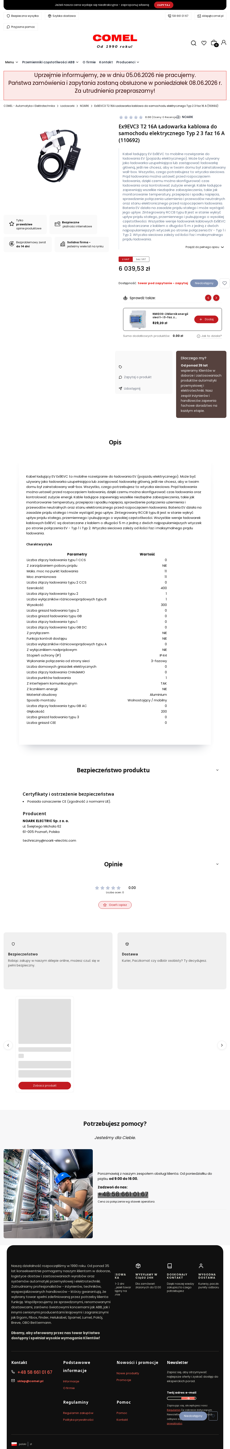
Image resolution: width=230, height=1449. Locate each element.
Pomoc (122, 1413)
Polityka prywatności (78, 1420)
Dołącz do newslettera (188, 1398)
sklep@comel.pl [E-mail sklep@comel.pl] (30, 1381)
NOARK (84, 106)
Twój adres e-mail (181, 1392)
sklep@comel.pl (212, 16)
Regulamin (174, 1410)
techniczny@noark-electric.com (49, 840)
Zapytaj (163, 5)
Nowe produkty (128, 1373)
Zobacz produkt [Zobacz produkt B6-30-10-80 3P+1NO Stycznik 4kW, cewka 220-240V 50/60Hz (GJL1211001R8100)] (44, 1085)
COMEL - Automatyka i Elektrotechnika (29, 106)
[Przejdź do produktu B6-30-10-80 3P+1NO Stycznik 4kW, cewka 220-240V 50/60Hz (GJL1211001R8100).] (44, 1025)
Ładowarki (67, 106)
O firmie (69, 1388)
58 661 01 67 (180, 16)
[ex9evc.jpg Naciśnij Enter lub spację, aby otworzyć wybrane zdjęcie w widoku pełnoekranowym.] (57, 154)
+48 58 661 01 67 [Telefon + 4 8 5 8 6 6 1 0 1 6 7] (34, 1372)
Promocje (124, 1380)
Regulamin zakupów (78, 1413)
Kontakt (122, 1420)
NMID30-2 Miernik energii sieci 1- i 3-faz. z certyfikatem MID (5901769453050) (170, 315)
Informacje (71, 1381)
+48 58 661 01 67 (123, 1194)
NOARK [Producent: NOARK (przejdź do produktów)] (187, 117)
